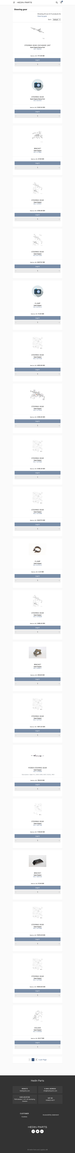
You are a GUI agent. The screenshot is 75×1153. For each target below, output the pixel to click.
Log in (37, 60)
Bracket (37, 148)
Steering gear (37, 97)
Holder (37, 1028)
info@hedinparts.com (50, 1091)
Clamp (37, 303)
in (42, 1131)
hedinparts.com (25, 1091)
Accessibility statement (51, 1115)
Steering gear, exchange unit (37, 45)
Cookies (24, 1117)
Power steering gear (37, 768)
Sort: (49, 19)
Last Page (43, 1060)
